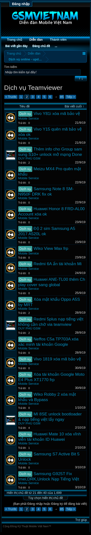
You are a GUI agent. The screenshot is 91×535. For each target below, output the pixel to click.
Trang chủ (14, 39)
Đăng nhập (21, 4)
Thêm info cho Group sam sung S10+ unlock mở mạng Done (50, 152)
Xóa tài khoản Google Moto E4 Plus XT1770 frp (51, 377)
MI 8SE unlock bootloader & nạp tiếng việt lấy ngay (50, 417)
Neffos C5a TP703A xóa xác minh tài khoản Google (48, 342)
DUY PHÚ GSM (29, 158)
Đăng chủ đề (41, 46)
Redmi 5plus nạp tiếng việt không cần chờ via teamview (50, 322)
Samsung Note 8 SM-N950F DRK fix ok (46, 191)
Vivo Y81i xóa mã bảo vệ (56, 113)
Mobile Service (28, 118)
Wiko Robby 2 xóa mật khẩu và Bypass (47, 397)
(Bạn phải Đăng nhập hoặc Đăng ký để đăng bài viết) (50, 504)
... (56, 46)
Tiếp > (70, 97)
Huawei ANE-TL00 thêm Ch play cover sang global (51, 282)
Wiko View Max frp (50, 248)
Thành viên (58, 39)
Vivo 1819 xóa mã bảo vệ (57, 359)
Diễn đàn (36, 39)
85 (61, 97)
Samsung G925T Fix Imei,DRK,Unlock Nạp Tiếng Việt (48, 476)
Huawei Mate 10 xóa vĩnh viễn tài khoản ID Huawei (49, 437)
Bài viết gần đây (16, 46)
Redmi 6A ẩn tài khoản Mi (57, 263)
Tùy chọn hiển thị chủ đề (45, 498)
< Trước (11, 97)
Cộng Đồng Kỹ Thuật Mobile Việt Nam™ (27, 526)
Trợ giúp (81, 520)
